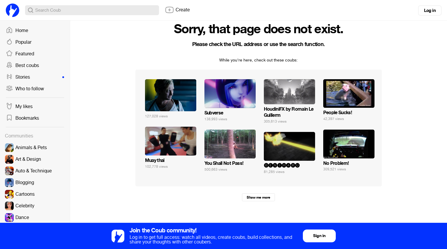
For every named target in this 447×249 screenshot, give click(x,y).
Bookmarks (22, 118)
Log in (430, 10)
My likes (19, 107)
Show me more (258, 197)
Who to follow (25, 89)
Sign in (319, 236)
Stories (35, 77)
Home (17, 31)
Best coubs (22, 65)
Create (177, 10)
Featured (20, 54)
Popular (18, 42)
